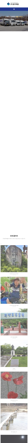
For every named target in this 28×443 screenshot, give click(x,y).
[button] (14, 9)
